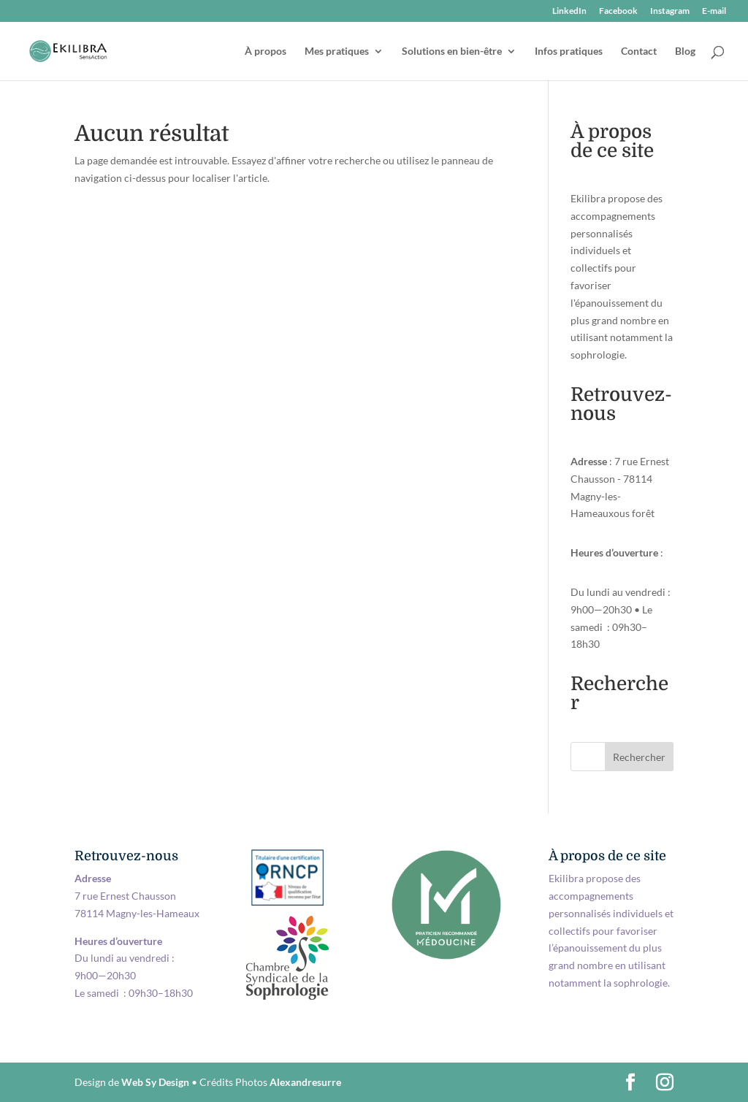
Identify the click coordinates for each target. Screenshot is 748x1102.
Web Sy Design (155, 1082)
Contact (639, 51)
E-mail (714, 11)
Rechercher (639, 757)
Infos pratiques (569, 51)
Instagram (670, 11)
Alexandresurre (305, 1082)
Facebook (618, 11)
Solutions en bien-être (452, 51)
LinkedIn (569, 11)
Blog (685, 51)
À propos (265, 51)
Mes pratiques (337, 51)
